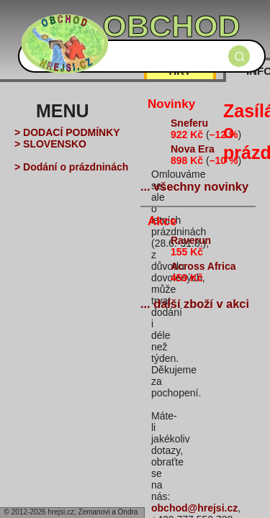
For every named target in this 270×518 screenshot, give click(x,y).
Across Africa (203, 266)
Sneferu (189, 123)
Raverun (191, 240)
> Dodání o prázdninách (71, 167)
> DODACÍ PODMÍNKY (67, 132)
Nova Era (193, 149)
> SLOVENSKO (50, 144)
